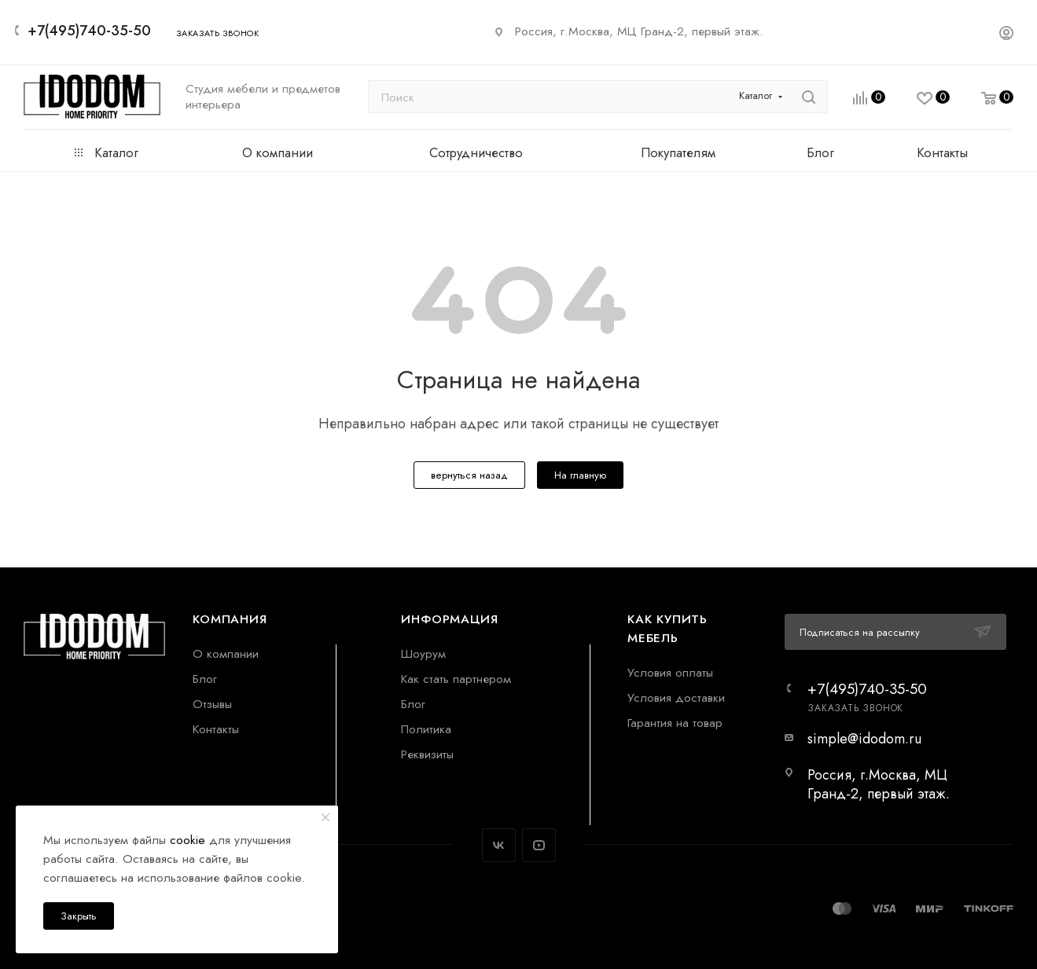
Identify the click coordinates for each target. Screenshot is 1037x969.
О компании (226, 653)
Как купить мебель (667, 628)
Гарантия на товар (675, 723)
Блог (205, 679)
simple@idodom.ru (864, 738)
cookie (187, 840)
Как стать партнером (456, 679)
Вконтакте (499, 845)
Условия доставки (676, 697)
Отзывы (212, 704)
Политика (426, 729)
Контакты (216, 729)
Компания (230, 619)
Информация (449, 619)
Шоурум (423, 653)
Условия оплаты (670, 672)
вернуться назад (469, 475)
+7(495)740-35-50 (89, 30)
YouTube (539, 845)
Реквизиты (427, 754)
